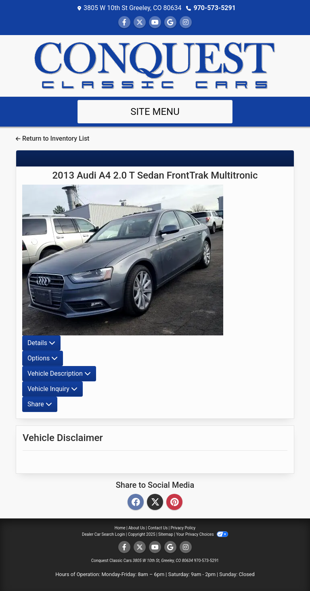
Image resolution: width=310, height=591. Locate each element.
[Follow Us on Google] (170, 22)
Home (120, 528)
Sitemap (165, 534)
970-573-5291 (214, 8)
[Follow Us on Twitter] (140, 22)
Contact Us (158, 528)
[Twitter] (155, 502)
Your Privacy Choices (202, 534)
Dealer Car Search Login (103, 534)
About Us (136, 528)
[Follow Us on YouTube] (155, 22)
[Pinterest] (174, 502)
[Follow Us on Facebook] (124, 22)
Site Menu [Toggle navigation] (155, 111)
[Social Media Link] (186, 22)
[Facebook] (136, 502)
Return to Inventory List (52, 138)
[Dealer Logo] (155, 65)
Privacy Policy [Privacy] (183, 528)
